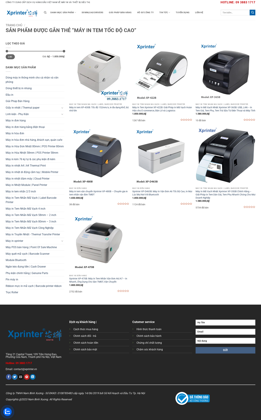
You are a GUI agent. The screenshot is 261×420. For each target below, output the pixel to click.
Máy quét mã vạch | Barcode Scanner (27, 253)
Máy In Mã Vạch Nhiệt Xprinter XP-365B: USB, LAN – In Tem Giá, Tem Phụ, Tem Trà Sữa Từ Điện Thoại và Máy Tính (225, 109)
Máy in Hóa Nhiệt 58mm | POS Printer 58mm (32, 152)
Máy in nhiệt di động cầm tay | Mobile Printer (32, 172)
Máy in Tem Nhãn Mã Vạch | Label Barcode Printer (31, 200)
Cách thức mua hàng (85, 329)
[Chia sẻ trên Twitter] (14, 377)
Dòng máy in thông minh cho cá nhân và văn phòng (32, 79)
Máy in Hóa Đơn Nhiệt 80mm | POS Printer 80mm (35, 146)
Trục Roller (12, 292)
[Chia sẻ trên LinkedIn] (32, 377)
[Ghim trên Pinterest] (26, 377)
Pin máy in (12, 279)
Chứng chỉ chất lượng (149, 342)
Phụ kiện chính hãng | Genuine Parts (27, 273)
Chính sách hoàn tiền (85, 342)
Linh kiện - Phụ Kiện (17, 114)
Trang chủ (14, 25)
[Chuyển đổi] (62, 108)
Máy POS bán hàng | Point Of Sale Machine (31, 247)
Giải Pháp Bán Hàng (120, 12)
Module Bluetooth (16, 260)
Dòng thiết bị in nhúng (19, 88)
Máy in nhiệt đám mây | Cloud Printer (27, 178)
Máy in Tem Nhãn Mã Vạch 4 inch (25, 208)
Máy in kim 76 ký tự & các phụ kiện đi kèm (30, 159)
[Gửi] (252, 12)
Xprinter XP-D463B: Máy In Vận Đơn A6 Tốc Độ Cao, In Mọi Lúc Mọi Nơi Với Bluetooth (162, 193)
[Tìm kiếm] (45, 12)
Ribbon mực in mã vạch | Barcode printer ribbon (34, 286)
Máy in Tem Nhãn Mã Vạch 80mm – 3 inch (31, 221)
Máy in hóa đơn (15, 133)
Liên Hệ (199, 12)
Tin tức (164, 12)
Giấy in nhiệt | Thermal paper (22, 107)
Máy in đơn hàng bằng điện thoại (25, 127)
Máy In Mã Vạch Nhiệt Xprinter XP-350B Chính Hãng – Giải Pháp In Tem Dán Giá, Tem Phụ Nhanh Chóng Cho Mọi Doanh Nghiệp (225, 194)
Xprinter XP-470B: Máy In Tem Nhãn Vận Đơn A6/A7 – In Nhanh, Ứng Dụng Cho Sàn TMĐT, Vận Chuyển (98, 280)
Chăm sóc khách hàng (149, 349)
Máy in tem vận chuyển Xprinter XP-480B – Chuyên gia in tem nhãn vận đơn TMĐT (98, 193)
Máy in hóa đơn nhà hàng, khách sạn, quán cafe (34, 139)
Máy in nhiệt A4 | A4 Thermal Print (26, 165)
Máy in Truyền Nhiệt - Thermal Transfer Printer (33, 234)
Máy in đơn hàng (16, 120)
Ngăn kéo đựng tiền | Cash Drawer (26, 266)
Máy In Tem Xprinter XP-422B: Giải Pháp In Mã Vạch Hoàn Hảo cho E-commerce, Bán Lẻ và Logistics (162, 109)
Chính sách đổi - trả (84, 336)
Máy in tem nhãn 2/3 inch (21, 191)
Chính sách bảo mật (85, 349)
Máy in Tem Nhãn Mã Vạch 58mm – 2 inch (31, 215)
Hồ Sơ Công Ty (145, 12)
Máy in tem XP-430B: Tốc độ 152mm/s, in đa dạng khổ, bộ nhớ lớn (99, 109)
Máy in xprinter (14, 240)
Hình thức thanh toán (148, 329)
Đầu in (9, 94)
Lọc (10, 57)
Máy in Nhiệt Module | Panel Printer (26, 185)
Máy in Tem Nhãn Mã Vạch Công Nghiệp (30, 227)
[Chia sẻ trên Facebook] (8, 377)
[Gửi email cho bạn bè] (20, 377)
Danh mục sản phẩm (63, 12)
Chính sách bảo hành (148, 336)
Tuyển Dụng (182, 12)
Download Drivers (92, 12)
